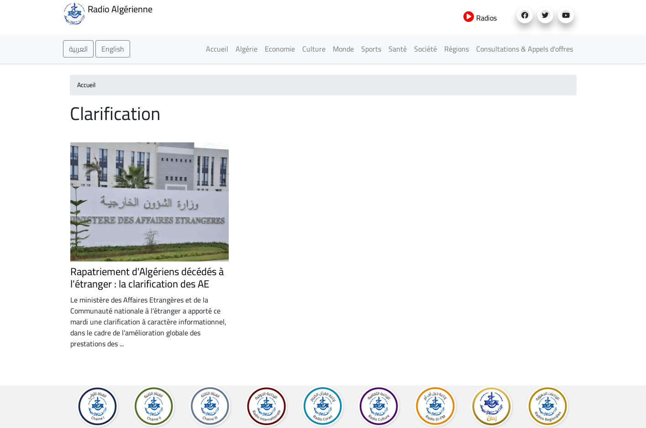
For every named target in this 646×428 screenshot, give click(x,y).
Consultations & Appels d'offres (524, 49)
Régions (456, 49)
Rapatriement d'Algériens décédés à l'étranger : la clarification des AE (147, 277)
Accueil (217, 49)
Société (425, 49)
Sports (371, 49)
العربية (78, 49)
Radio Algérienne (107, 12)
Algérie (246, 49)
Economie (280, 49)
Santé (398, 49)
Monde (343, 49)
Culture (314, 49)
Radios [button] (480, 18)
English (112, 49)
